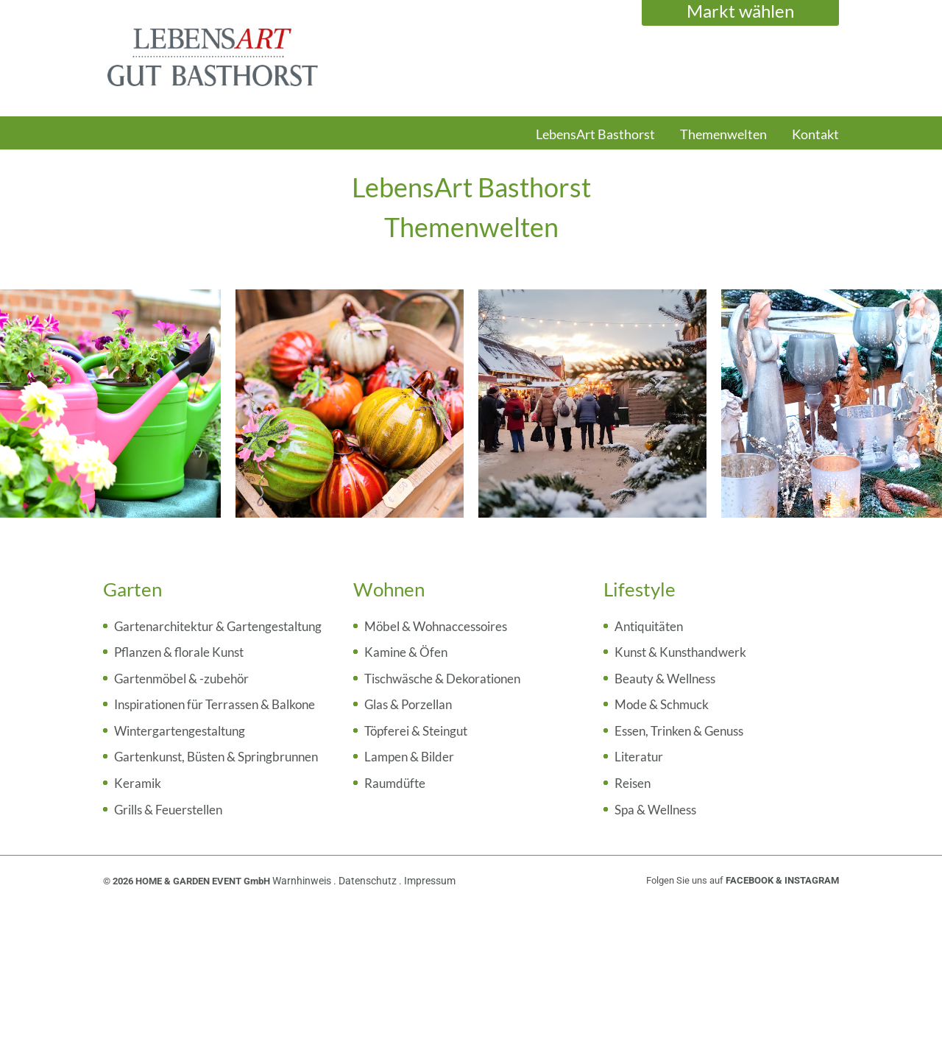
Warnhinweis (302, 881)
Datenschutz (369, 881)
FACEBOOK (749, 880)
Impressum (430, 881)
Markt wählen (740, 10)
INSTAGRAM (812, 880)
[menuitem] (595, 141)
